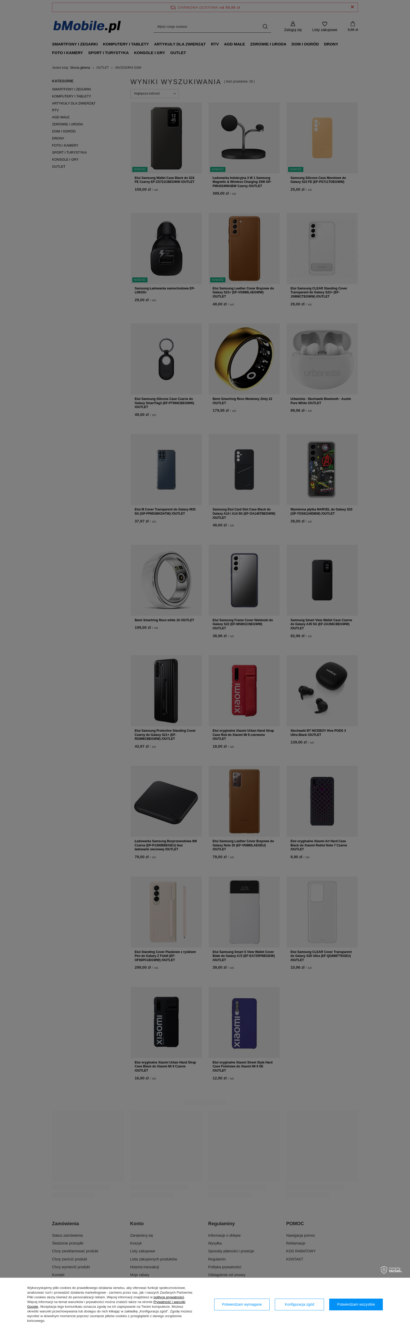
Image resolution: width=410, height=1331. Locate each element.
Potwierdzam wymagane (242, 1304)
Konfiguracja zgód (299, 1304)
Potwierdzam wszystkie (356, 1304)
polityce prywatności (168, 1297)
